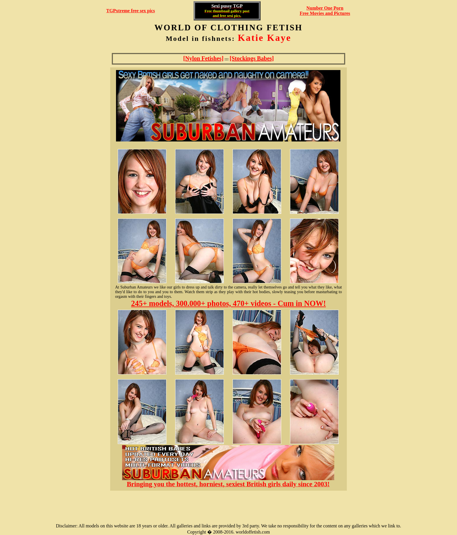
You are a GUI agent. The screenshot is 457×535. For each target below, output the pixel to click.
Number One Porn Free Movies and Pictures (325, 11)
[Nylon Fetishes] (203, 58)
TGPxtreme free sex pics (130, 10)
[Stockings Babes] (252, 58)
